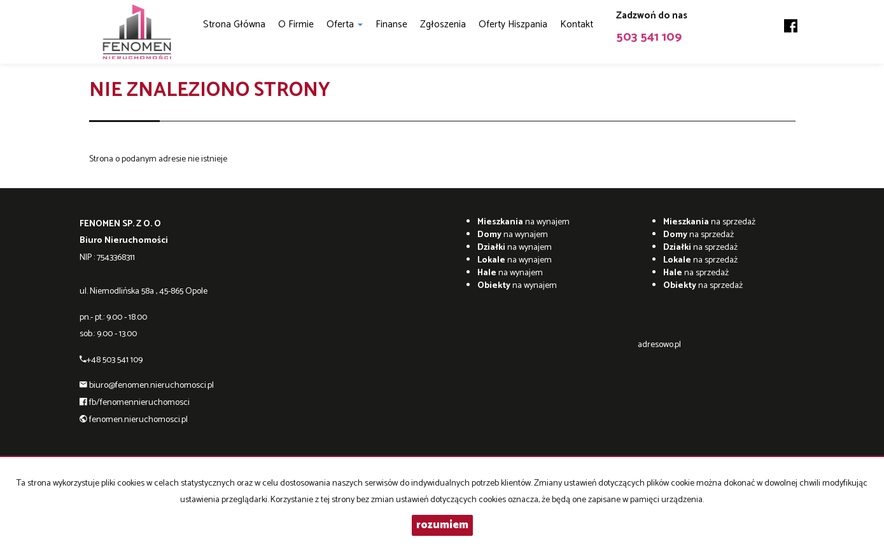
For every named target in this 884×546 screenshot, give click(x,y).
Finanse (391, 24)
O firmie (296, 24)
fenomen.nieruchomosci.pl (138, 420)
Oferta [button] (344, 24)
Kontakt (576, 24)
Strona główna (234, 24)
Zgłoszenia (443, 24)
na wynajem (523, 222)
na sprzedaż (709, 222)
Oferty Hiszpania (513, 24)
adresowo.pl (659, 345)
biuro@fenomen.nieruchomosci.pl (151, 385)
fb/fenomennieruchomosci (139, 402)
